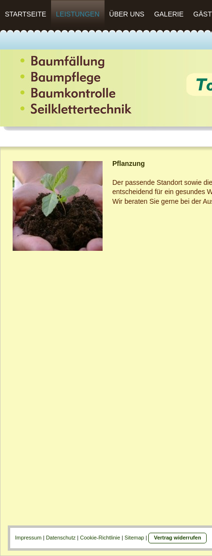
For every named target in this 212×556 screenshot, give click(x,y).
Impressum (28, 537)
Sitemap (134, 537)
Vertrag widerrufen (177, 537)
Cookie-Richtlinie (100, 537)
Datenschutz (60, 537)
